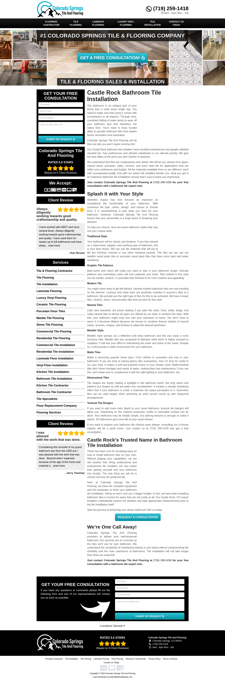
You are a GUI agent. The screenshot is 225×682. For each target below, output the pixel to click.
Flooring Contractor (51, 23)
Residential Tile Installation (55, 351)
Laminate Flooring (98, 23)
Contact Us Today (176, 23)
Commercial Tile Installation (56, 345)
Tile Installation (152, 23)
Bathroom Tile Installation (54, 378)
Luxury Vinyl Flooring (126, 23)
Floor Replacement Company (57, 405)
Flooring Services (49, 412)
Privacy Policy (154, 659)
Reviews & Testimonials (136, 659)
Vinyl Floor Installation (52, 365)
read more (54, 245)
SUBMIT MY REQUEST (60, 139)
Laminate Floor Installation (55, 358)
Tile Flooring (76, 23)
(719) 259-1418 (167, 8)
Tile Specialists (47, 399)
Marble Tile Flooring (50, 318)
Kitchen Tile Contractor (53, 385)
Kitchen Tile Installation (53, 371)
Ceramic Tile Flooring (51, 304)
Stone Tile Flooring (50, 324)
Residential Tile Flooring (53, 338)
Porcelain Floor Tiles (51, 311)
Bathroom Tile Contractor (54, 392)
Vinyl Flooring (117, 659)
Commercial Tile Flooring (54, 331)
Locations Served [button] (112, 626)
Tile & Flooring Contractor (55, 270)
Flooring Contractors (54, 659)
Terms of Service (170, 659)
